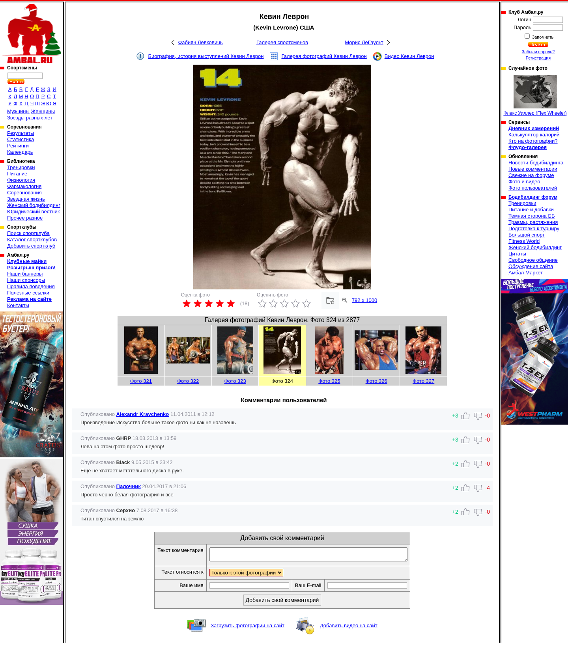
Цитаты (517, 254)
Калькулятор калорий (534, 135)
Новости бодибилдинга (535, 163)
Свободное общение (533, 260)
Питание (17, 174)
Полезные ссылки (28, 293)
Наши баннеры (25, 274)
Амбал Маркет (525, 273)
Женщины (43, 111)
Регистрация (538, 58)
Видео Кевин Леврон (409, 56)
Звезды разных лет (29, 118)
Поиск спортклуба (28, 233)
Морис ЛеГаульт (364, 42)
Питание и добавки (531, 210)
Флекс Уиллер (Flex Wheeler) (534, 95)
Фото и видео (524, 182)
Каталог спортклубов (32, 239)
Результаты (20, 133)
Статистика (20, 139)
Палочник (128, 486)
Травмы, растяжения (533, 222)
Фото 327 (423, 381)
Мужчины (18, 111)
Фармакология (24, 186)
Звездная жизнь (26, 199)
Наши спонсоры (26, 280)
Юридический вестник (33, 211)
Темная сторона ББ (531, 216)
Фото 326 (376, 381)
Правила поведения (31, 286)
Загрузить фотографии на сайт (247, 628)
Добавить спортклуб (31, 246)
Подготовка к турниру (533, 228)
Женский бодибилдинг (33, 205)
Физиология (21, 180)
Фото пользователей (532, 188)
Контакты (18, 305)
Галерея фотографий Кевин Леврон (324, 56)
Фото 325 (329, 381)
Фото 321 (141, 381)
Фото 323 (235, 381)
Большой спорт (526, 235)
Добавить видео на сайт (348, 628)
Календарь (20, 152)
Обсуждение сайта (530, 266)
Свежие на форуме (531, 175)
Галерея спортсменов (282, 42)
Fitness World (524, 241)
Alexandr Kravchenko (142, 414)
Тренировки (21, 167)
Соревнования (24, 193)
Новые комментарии (532, 169)
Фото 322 (188, 381)
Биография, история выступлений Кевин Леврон (206, 56)
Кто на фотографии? (533, 141)
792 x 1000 (364, 300)
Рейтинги (18, 146)
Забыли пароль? (538, 51)
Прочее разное (25, 218)
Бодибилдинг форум (532, 197)
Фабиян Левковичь (200, 42)
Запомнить (542, 37)
